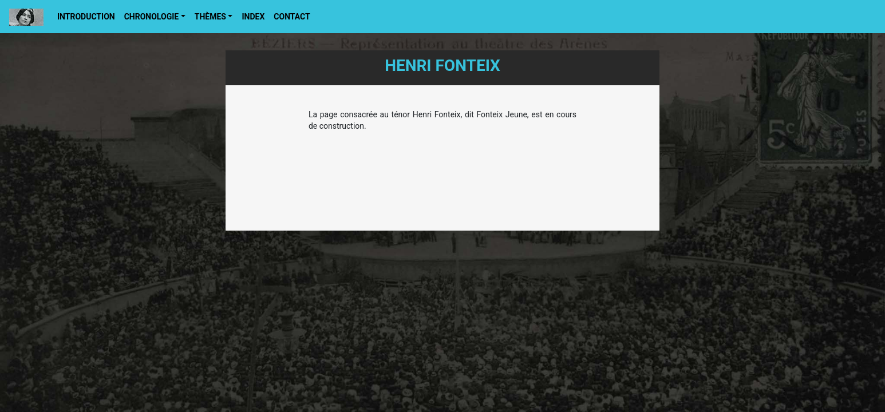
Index (253, 16)
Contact (292, 16)
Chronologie (151, 16)
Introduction (86, 16)
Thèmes (210, 16)
